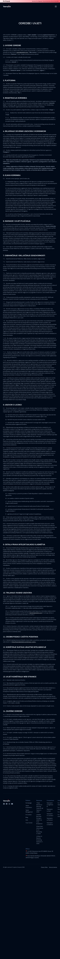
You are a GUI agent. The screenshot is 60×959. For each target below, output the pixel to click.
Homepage (29, 803)
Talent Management (29, 811)
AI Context (29, 814)
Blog (27, 817)
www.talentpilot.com (22, 52)
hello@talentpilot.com (35, 613)
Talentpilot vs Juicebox (50, 814)
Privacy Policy (44, 867)
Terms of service (53, 867)
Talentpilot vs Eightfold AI (50, 804)
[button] (55, 6)
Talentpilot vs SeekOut (50, 823)
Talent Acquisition (29, 806)
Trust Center (29, 823)
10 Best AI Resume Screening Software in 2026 (39, 840)
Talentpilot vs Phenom (50, 819)
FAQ (27, 820)
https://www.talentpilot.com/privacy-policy (24, 642)
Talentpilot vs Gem (50, 810)
